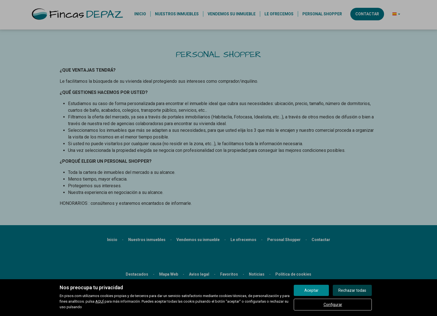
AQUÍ (99, 301)
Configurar (333, 304)
